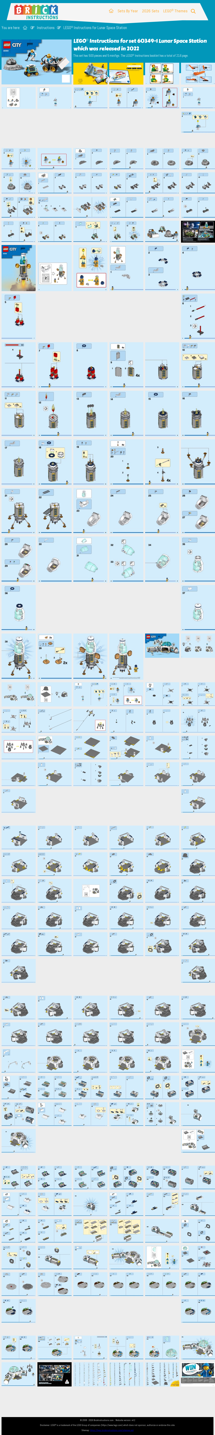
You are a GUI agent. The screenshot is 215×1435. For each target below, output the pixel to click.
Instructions (46, 27)
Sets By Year (128, 10)
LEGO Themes (175, 10)
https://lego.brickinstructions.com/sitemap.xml (112, 1430)
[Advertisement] (109, 128)
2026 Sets (150, 10)
